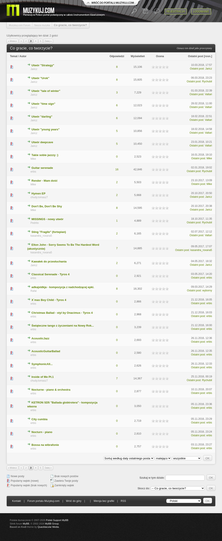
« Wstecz (12, 41)
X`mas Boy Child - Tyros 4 (48, 300)
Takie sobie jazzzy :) (44, 155)
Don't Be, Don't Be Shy (46, 206)
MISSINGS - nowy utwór (47, 219)
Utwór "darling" (41, 116)
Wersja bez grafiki (104, 501)
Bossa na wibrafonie (45, 444)
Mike (33, 158)
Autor (23, 56)
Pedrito (35, 222)
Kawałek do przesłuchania (49, 261)
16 (116, 169)
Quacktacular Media (48, 527)
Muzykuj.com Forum (19, 25)
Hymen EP (38, 193)
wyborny (207, 290)
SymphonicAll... (42, 364)
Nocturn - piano (41, 432)
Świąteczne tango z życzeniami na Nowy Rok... (62, 325)
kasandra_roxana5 (41, 235)
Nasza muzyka (42, 25)
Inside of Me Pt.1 (42, 376)
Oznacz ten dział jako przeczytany (194, 48)
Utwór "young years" (45, 129)
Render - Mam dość (44, 180)
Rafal (34, 290)
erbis (33, 171)
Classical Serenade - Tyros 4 (50, 274)
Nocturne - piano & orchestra (50, 389)
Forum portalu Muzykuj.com (44, 501)
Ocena (160, 56)
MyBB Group (52, 523)
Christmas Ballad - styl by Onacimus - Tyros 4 (62, 312)
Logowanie (201, 11)
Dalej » (48, 41)
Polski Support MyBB (57, 520)
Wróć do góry (73, 501)
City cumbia (39, 419)
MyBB (26, 523)
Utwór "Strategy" (42, 65)
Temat (13, 56)
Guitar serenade (42, 167)
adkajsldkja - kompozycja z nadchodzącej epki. (62, 287)
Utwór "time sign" (43, 103)
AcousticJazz (40, 338)
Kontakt (16, 501)
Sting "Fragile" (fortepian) (48, 232)
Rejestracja (175, 11)
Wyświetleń (138, 56)
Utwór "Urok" (40, 78)
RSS (123, 501)
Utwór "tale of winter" (45, 91)
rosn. (208, 56)
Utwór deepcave (42, 142)
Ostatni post (195, 56)
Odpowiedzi (116, 56)
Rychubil (207, 81)
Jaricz (34, 69)
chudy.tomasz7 (39, 197)
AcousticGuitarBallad (45, 351)
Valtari (208, 94)
